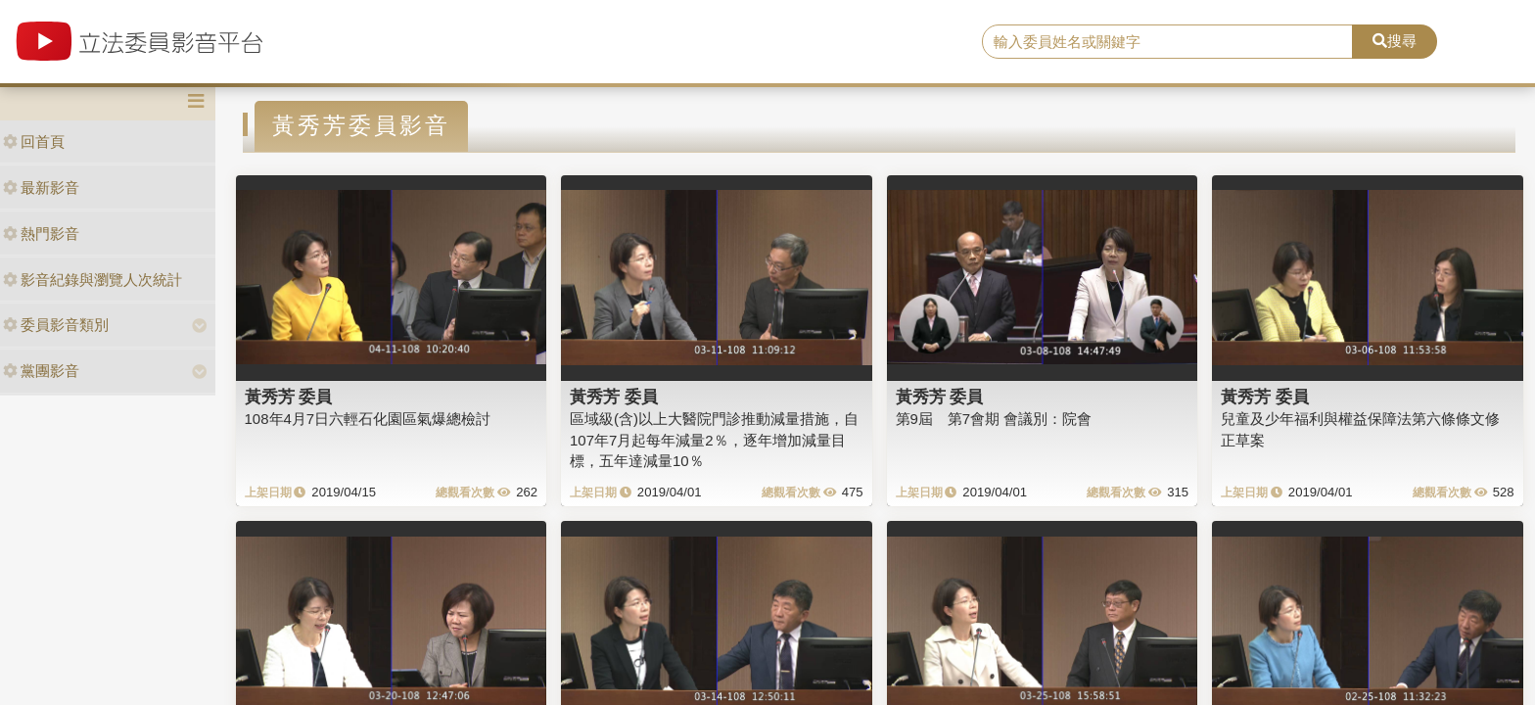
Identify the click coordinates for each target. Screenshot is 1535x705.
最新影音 (41, 187)
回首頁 (34, 141)
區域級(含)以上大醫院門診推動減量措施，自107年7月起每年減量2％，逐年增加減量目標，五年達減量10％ (714, 439)
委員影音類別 (56, 324)
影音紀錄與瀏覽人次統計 (92, 279)
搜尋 (1394, 40)
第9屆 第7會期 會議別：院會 (994, 418)
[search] (1168, 42)
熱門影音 (41, 233)
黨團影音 (41, 370)
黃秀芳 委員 (289, 396)
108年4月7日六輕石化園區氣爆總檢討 (368, 418)
